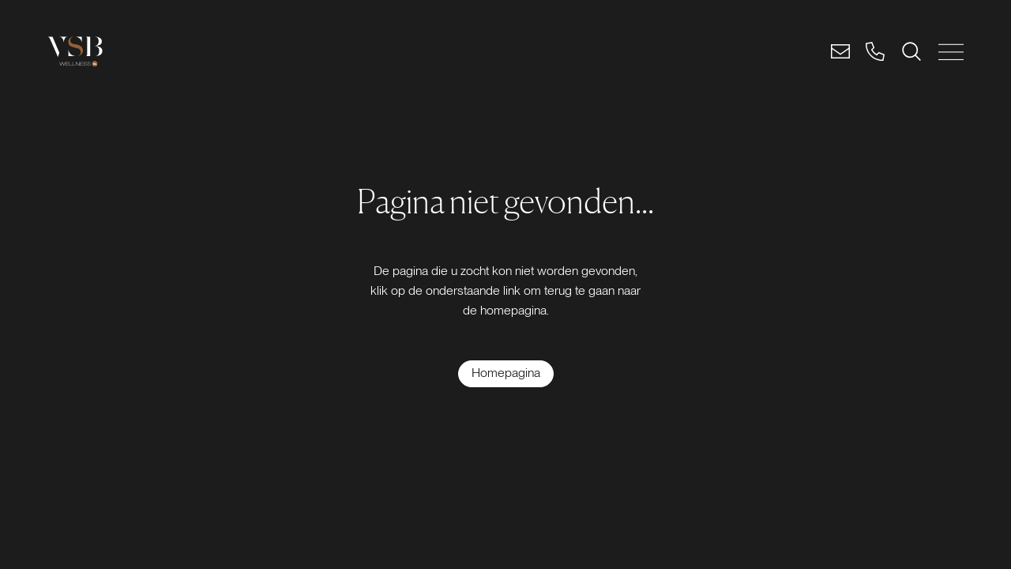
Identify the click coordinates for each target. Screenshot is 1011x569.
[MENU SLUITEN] (951, 51)
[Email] (840, 51)
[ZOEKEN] (911, 51)
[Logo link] (75, 51)
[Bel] (875, 51)
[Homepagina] (506, 373)
